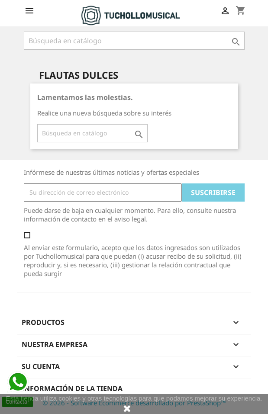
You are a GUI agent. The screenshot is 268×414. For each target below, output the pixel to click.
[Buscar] (134, 41)
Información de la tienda (72, 388)
